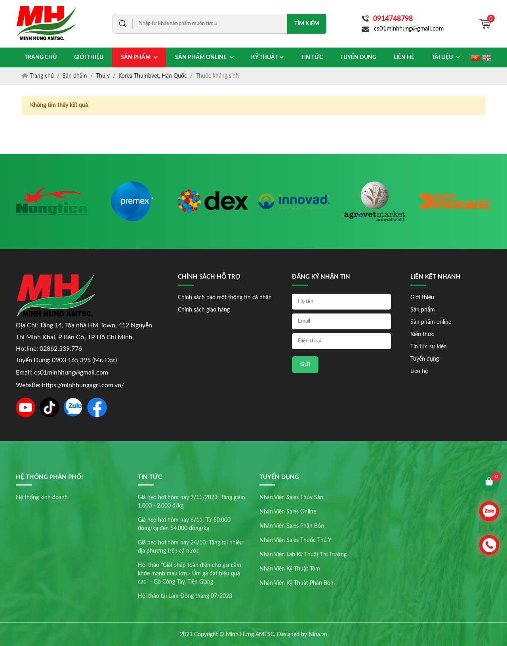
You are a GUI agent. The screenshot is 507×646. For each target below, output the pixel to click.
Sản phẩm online (430, 322)
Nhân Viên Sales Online (287, 583)
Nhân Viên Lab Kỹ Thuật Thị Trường (303, 626)
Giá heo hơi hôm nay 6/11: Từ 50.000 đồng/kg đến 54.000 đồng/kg (184, 595)
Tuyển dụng (424, 359)
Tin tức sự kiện (428, 347)
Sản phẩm (422, 310)
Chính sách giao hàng (204, 310)
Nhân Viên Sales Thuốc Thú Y (295, 611)
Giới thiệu (422, 297)
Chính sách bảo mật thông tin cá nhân (225, 297)
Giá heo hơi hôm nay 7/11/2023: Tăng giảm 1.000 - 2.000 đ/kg (191, 573)
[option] (51, 201)
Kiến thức (422, 334)
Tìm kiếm (306, 24)
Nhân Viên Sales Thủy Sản (291, 568)
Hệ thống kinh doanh (42, 568)
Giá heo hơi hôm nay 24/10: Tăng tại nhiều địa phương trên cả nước (190, 618)
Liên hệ (419, 371)
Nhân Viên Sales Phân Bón (291, 597)
